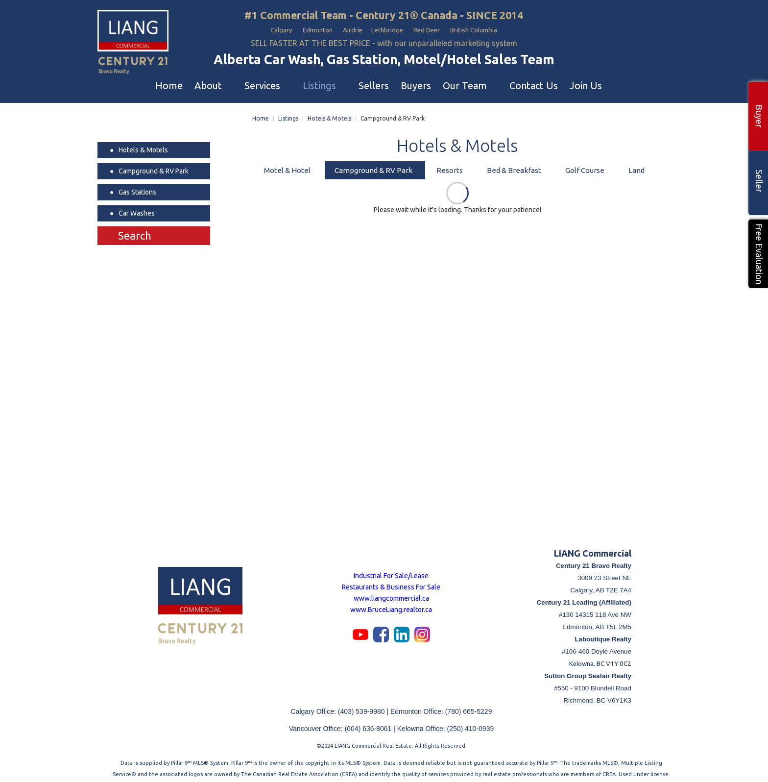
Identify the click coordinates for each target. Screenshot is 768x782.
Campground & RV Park (373, 166)
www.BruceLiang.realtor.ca (391, 606)
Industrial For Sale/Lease (391, 572)
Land (636, 166)
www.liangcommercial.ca (391, 594)
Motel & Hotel (287, 166)
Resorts (449, 166)
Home (260, 114)
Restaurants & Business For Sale (391, 583)
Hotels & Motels (329, 114)
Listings (288, 114)
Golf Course (584, 166)
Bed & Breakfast (514, 166)
